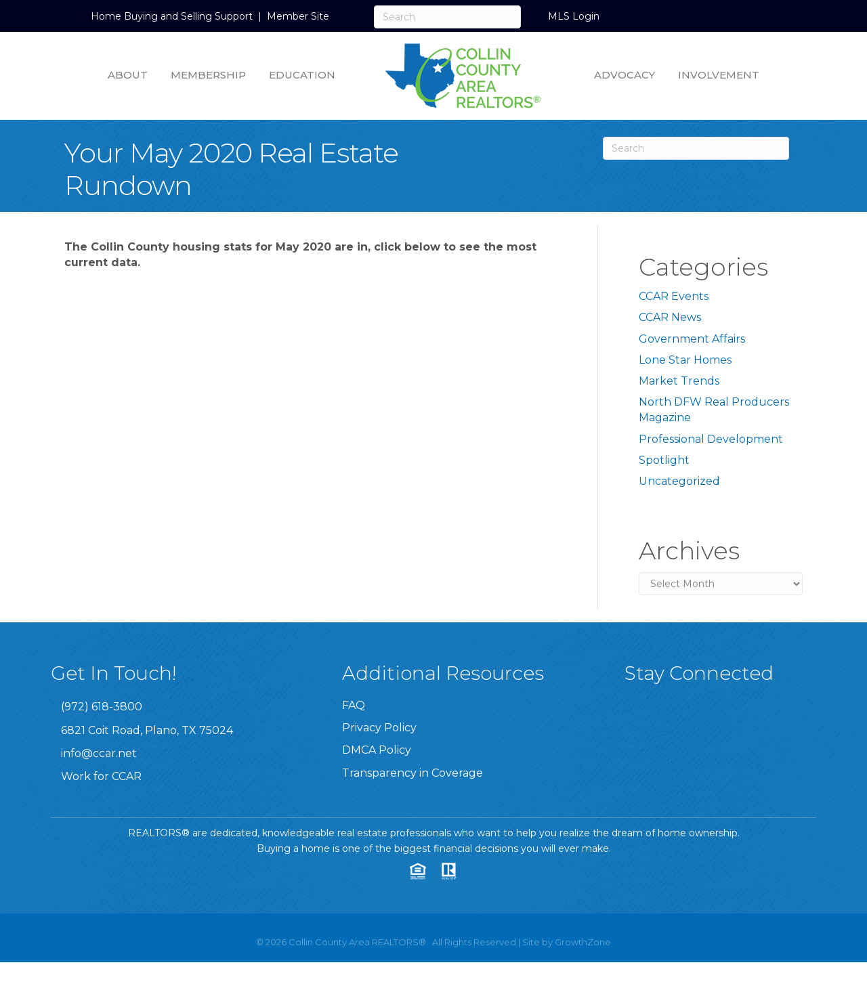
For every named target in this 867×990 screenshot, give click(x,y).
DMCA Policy (376, 750)
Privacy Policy (379, 727)
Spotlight (664, 460)
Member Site (298, 16)
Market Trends (679, 380)
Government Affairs (692, 338)
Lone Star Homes (685, 359)
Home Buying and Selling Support (172, 16)
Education (302, 74)
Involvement (718, 74)
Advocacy (624, 74)
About (128, 74)
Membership (208, 74)
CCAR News (670, 317)
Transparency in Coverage (412, 773)
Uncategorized (679, 481)
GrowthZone (583, 942)
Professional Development (711, 439)
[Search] (447, 16)
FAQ (353, 705)
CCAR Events (674, 296)
